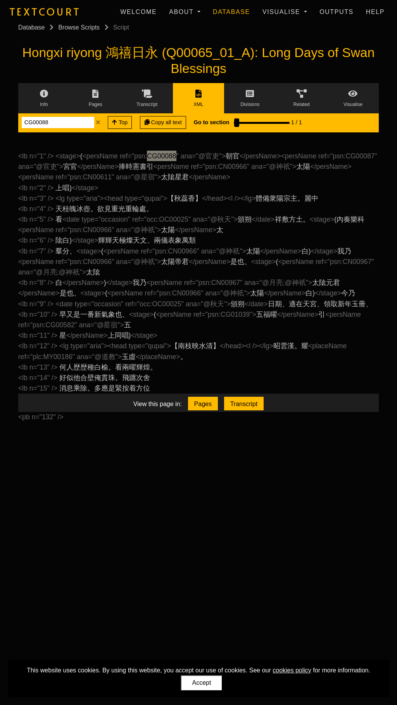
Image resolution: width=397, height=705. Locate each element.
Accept (201, 682)
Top (120, 122)
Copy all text (163, 122)
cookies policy (292, 670)
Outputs (336, 12)
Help (375, 12)
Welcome (138, 12)
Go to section (212, 122)
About (182, 12)
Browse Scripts (79, 27)
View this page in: (157, 404)
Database (231, 12)
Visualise (282, 12)
